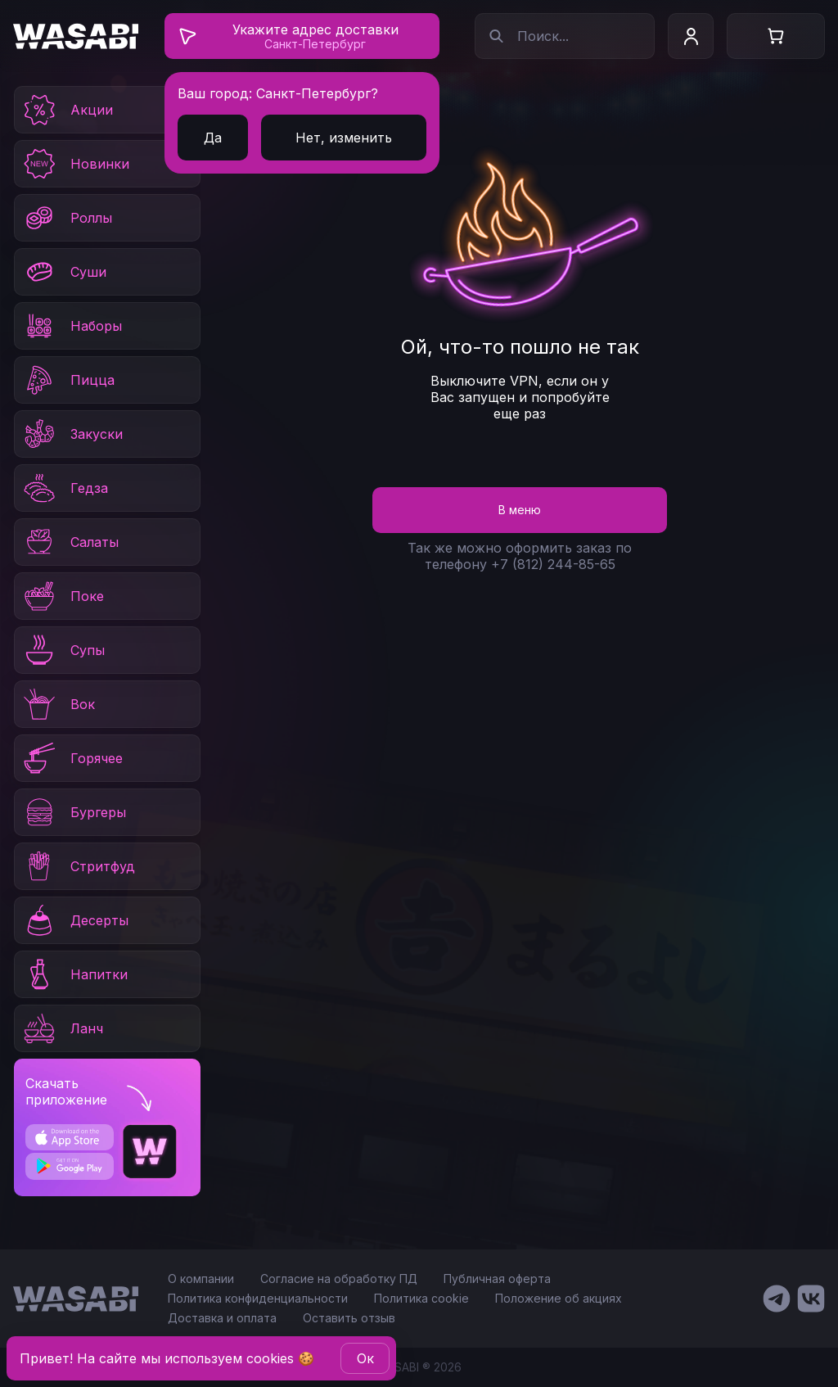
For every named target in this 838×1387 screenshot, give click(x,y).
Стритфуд (78, 866)
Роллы (66, 218)
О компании (201, 1278)
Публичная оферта (497, 1278)
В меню (519, 510)
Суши (63, 272)
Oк (365, 1358)
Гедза (64, 488)
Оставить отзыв (349, 1318)
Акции (67, 110)
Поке (62, 596)
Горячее (72, 758)
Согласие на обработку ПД (338, 1278)
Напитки (74, 974)
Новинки (75, 164)
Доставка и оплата (222, 1318)
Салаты (70, 542)
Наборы (71, 326)
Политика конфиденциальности (258, 1298)
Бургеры (73, 812)
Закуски (72, 434)
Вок (58, 704)
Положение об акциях (558, 1298)
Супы (63, 650)
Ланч (62, 1028)
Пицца (68, 380)
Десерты (74, 920)
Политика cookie (421, 1298)
